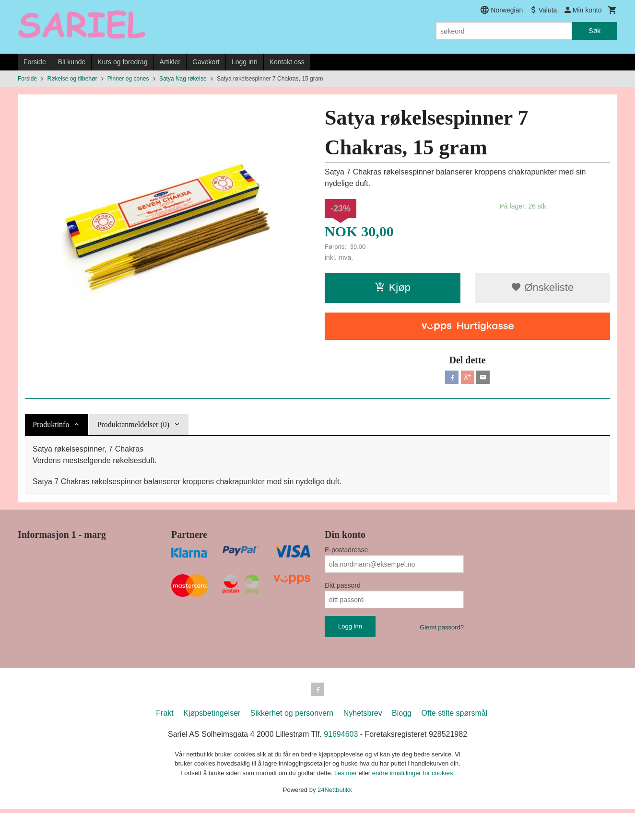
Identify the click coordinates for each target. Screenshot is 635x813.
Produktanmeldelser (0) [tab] (133, 426)
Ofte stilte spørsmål (454, 717)
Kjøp (393, 287)
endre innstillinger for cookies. (413, 776)
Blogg (402, 717)
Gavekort (206, 62)
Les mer (346, 776)
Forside (35, 62)
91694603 (341, 738)
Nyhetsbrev (362, 717)
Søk (594, 31)
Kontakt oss (287, 62)
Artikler (170, 62)
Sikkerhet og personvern (291, 717)
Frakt (164, 717)
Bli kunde (72, 62)
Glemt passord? (442, 629)
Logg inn (245, 62)
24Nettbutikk (335, 793)
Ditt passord (343, 587)
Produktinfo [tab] (51, 426)
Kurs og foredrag (122, 62)
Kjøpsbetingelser (211, 717)
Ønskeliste (542, 287)
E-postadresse (346, 552)
